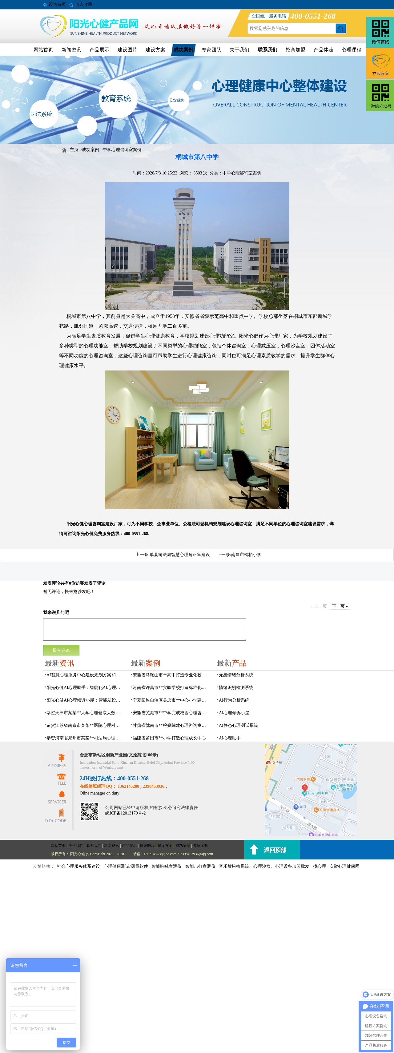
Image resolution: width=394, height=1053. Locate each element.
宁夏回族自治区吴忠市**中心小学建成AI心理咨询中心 (171, 700)
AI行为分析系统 (234, 700)
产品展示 (99, 49)
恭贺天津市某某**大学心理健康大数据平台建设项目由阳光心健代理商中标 (84, 713)
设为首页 (57, 4)
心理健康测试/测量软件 (126, 866)
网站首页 (43, 49)
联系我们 (267, 49)
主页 (74, 149)
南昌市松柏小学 (246, 554)
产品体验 (323, 49)
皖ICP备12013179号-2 (125, 813)
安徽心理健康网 (344, 866)
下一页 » (340, 606)
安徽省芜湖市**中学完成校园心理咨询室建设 (171, 713)
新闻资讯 (71, 49)
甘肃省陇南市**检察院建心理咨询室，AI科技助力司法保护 (171, 725)
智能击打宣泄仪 (200, 866)
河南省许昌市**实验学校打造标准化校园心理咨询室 (171, 687)
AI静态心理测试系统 (238, 725)
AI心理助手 (230, 738)
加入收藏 (83, 4)
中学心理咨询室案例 (122, 149)
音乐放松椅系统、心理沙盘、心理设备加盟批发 (264, 866)
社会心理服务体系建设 (78, 866)
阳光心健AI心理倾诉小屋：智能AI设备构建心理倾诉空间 (84, 700)
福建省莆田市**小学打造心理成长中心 (169, 738)
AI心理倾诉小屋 (234, 713)
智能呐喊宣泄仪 (166, 866)
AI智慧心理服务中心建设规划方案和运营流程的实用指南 (84, 675)
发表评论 (51, 583)
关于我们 (239, 49)
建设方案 (155, 49)
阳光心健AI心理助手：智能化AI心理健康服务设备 (84, 687)
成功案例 (183, 49)
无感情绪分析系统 (236, 675)
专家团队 (211, 49)
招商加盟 (295, 49)
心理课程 (351, 49)
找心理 (319, 866)
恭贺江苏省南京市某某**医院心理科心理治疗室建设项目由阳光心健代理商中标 (84, 725)
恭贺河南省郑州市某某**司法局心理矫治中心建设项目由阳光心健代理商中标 (84, 738)
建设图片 (127, 49)
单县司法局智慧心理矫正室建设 (180, 554)
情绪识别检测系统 (236, 687)
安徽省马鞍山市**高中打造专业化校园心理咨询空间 (171, 675)
